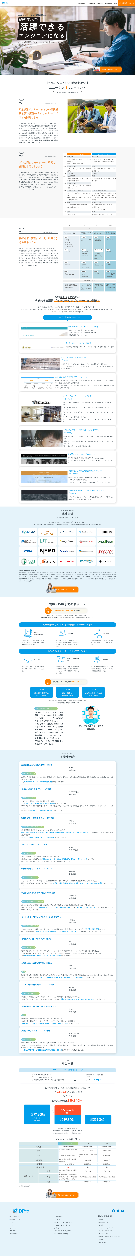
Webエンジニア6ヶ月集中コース (63, 1223)
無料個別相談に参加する (126, 3)
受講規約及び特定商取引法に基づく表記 (109, 1235)
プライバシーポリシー (105, 1232)
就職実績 (92, 4)
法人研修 (101, 1223)
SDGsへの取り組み (104, 1220)
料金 (115, 4)
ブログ (12, 1220)
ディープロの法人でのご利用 (106, 1229)
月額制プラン (58, 1226)
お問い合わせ (102, 1241)
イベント (12, 1223)
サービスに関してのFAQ (61, 1232)
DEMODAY (13, 1229)
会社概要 (101, 1218)
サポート (100, 4)
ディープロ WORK (15, 1226)
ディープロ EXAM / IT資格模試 (62, 1229)
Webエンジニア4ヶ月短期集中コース (64, 1220)
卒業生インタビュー (15, 1218)
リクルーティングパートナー (106, 1226)
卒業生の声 (108, 4)
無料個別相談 (14, 1232)
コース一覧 (57, 1218)
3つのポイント (82, 4)
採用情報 (101, 1238)
